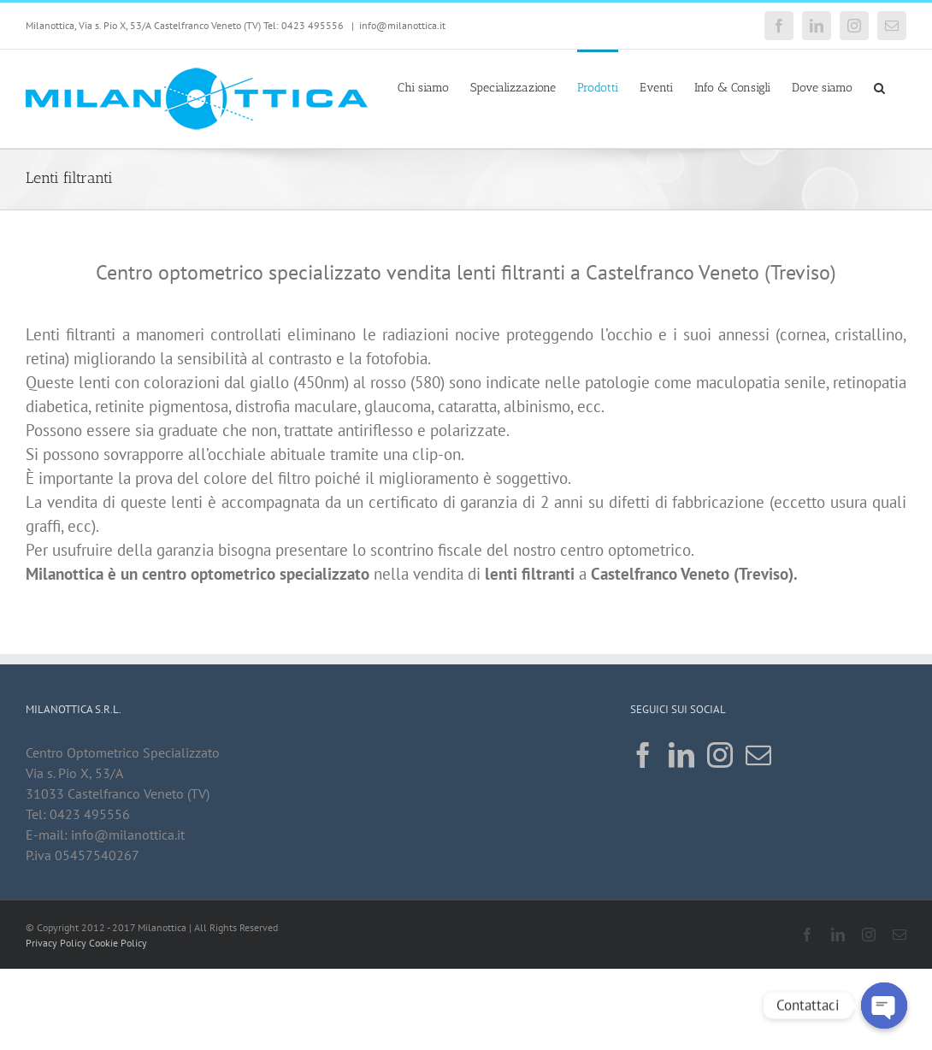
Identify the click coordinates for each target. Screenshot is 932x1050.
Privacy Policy (56, 942)
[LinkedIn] (681, 755)
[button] (879, 86)
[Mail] (758, 755)
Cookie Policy (118, 942)
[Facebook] (643, 755)
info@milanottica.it (402, 25)
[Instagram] (720, 755)
